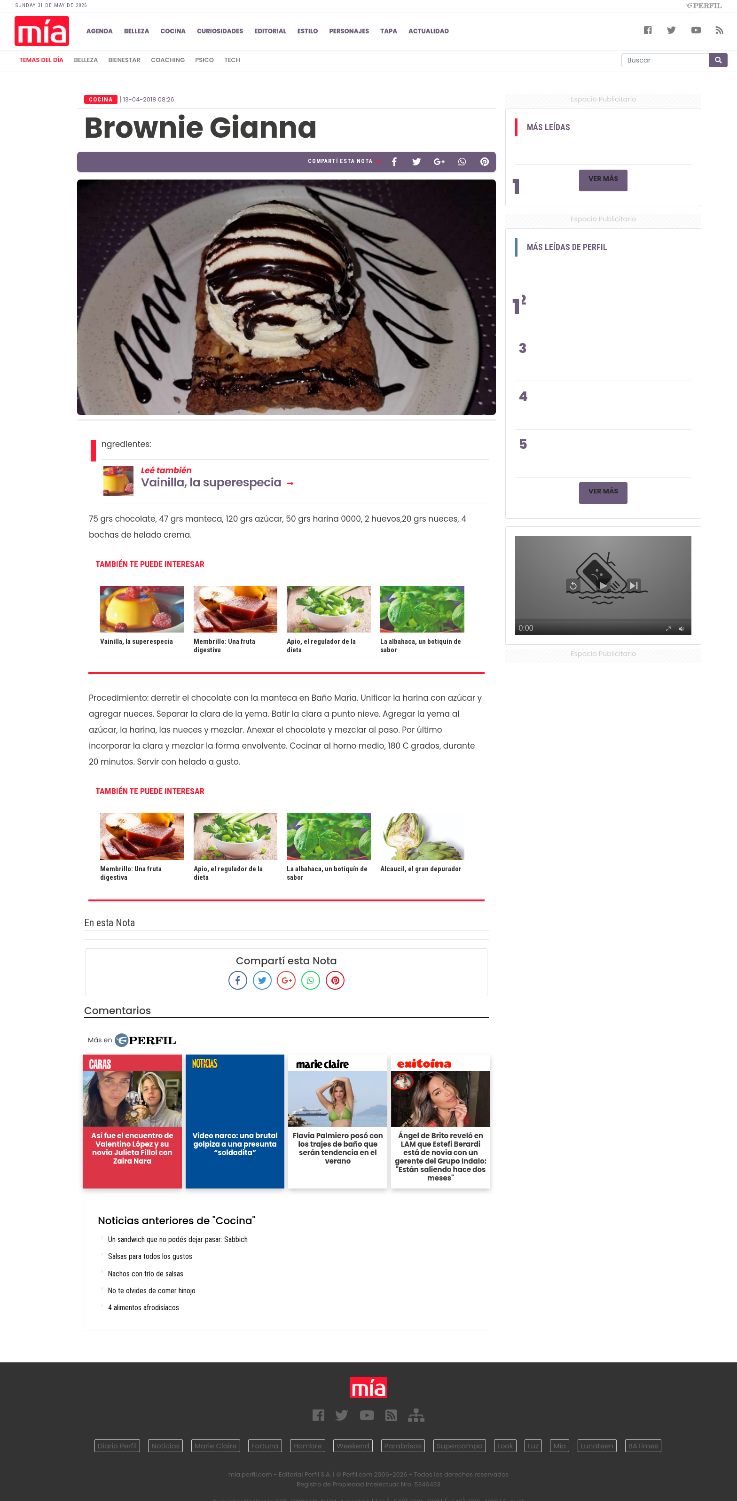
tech (232, 59)
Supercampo (460, 1446)
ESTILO (308, 31)
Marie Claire (216, 1446)
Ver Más (603, 178)
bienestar (125, 59)
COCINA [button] (173, 31)
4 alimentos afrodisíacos (143, 1307)
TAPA (388, 31)
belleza (86, 59)
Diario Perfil (117, 1446)
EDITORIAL (270, 31)
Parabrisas (403, 1446)
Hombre (307, 1446)
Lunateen (597, 1446)
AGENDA (99, 31)
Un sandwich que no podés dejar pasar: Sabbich (178, 1239)
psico (204, 59)
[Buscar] (665, 60)
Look (505, 1446)
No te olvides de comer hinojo (152, 1290)
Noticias (165, 1446)
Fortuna (265, 1446)
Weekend (353, 1446)
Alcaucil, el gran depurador (421, 869)
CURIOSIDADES (220, 31)
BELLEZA (136, 31)
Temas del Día (41, 59)
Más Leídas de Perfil (567, 247)
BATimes (643, 1446)
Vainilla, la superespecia (211, 482)
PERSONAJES (349, 31)
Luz (533, 1446)
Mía (559, 1446)
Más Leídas (548, 127)
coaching (168, 59)
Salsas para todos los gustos (150, 1256)
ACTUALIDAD (428, 31)
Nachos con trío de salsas (145, 1273)
